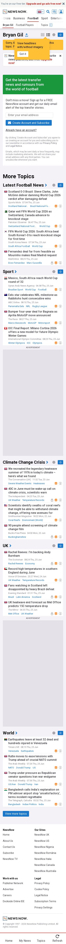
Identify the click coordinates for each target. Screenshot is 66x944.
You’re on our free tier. (31, 3)
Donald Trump (23, 767)
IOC (28, 343)
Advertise (8, 889)
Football (33, 18)
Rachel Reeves (15, 563)
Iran (36, 784)
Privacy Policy (50, 143)
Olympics (37, 343)
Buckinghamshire (17, 537)
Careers (7, 895)
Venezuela (13, 751)
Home (6, 834)
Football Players (25, 25)
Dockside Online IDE (13, 901)
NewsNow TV (10, 859)
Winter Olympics (16, 343)
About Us (8, 840)
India (41, 804)
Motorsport (44, 323)
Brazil (11, 597)
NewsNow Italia (42, 859)
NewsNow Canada (44, 865)
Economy (30, 563)
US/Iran (12, 784)
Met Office (13, 613)
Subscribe (8, 853)
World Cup (44, 226)
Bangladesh (14, 804)
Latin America (23, 597)
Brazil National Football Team (41, 206)
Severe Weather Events (19, 483)
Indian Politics (30, 804)
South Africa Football (19, 246)
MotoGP (32, 323)
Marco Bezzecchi (17, 323)
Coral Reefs (14, 520)
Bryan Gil (8, 25)
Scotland (36, 597)
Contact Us (9, 846)
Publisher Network (13, 883)
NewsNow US (41, 840)
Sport (44, 18)
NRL (28, 306)
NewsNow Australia (45, 871)
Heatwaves (39, 483)
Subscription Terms (45, 901)
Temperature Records (33, 500)
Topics (41, 940)
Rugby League (39, 306)
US (34, 767)
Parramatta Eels (16, 306)
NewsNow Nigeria (44, 846)
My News (25, 940)
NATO (11, 767)
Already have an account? (21, 130)
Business (19, 18)
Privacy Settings (43, 907)
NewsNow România (45, 853)
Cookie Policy (41, 889)
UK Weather (14, 500)
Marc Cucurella (34, 263)
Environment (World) (32, 520)
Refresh (57, 940)
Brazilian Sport (15, 289)
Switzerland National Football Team (23, 226)
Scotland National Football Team (19, 206)
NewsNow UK (41, 834)
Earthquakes (27, 751)
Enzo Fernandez (16, 263)
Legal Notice (16, 146)
